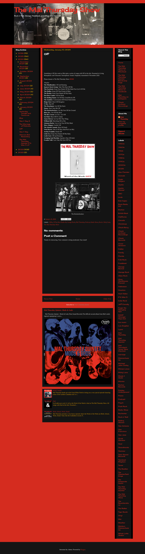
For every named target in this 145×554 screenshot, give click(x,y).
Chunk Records (121, 239)
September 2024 (24, 77)
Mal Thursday (80, 222)
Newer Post (48, 299)
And (54, 401)
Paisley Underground (123, 391)
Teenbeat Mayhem (122, 461)
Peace (120, 396)
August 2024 (26, 81)
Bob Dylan (122, 201)
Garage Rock (71, 222)
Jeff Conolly (123, 304)
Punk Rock (122, 406)
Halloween (122, 286)
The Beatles (123, 469)
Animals (121, 176)
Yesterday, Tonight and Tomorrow (25, 113)
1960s (50, 222)
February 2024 (26, 102)
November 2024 (23, 67)
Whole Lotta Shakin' (123, 534)
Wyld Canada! (57, 390)
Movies (121, 381)
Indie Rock (122, 301)
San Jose (122, 435)
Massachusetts (123, 359)
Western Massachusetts (123, 528)
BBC (120, 194)
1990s (121, 161)
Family (121, 252)
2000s (121, 165)
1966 (120, 151)
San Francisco (122, 430)
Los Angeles (123, 326)
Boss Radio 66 (62, 222)
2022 (21, 152)
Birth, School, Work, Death (61, 412)
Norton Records (121, 386)
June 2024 (25, 89)
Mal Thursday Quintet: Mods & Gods (58, 310)
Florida (121, 256)
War (120, 519)
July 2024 (25, 86)
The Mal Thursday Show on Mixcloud (122, 68)
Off (20, 129)
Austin (121, 185)
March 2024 (25, 97)
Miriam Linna (123, 369)
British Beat (123, 213)
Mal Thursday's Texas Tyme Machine (123, 348)
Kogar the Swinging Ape (122, 309)
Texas (120, 465)
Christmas (122, 224)
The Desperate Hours (122, 481)
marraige (121, 354)
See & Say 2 (24, 121)
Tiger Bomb (123, 512)
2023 (21, 149)
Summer (121, 451)
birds (120, 197)
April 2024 (25, 94)
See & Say (23, 132)
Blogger (82, 549)
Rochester (122, 413)
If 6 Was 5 (123, 297)
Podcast (87, 222)
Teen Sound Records (123, 455)
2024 (21, 59)
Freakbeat (122, 263)
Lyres (120, 329)
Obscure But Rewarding (24, 135)
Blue (21, 118)
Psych (120, 403)
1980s (121, 158)
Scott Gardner (121, 439)
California (122, 217)
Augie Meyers (121, 180)
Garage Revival (121, 268)
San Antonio (123, 426)
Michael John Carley (123, 364)
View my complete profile (122, 123)
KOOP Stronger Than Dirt (122, 317)
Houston (121, 290)
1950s (121, 144)
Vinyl (120, 515)
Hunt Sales (123, 294)
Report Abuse (121, 132)
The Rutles (122, 508)
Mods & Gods (121, 377)
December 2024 (23, 63)
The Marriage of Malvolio (25, 125)
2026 (21, 53)
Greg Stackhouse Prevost (123, 281)
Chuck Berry (123, 227)
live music (122, 322)
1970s (55, 222)
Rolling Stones (121, 421)
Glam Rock (122, 276)
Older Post (107, 299)
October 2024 (26, 71)
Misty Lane (123, 372)
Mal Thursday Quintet (122, 340)
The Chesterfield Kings (123, 474)
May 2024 (25, 92)
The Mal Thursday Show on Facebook (122, 88)
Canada (121, 220)
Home (78, 299)
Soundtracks (123, 447)
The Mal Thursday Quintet (122, 488)
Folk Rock (122, 260)
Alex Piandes (123, 172)
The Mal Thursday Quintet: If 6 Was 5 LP (25, 142)
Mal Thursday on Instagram (123, 97)
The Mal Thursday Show (57, 10)
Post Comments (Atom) (82, 305)
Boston (121, 210)
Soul (108, 222)
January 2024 (26, 107)
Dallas (120, 249)
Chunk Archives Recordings (123, 104)
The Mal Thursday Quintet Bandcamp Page (122, 78)
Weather (121, 523)
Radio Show (94, 222)
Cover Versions (122, 244)
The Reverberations (123, 503)
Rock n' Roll (103, 222)
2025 (21, 56)
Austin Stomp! (121, 189)
